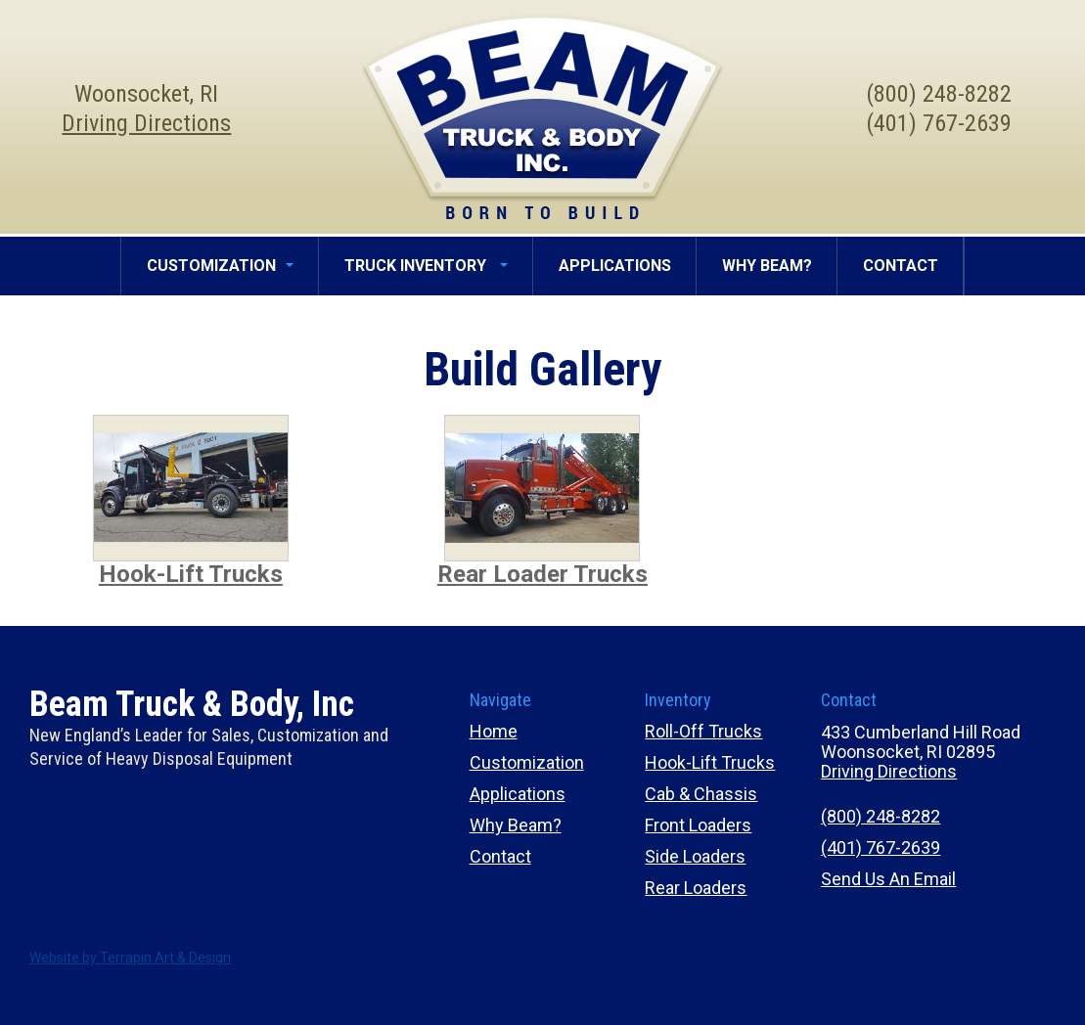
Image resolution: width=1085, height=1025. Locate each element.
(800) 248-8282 (880, 816)
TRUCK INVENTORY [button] (426, 265)
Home (494, 731)
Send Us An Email (888, 879)
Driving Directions (146, 123)
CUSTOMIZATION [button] (220, 265)
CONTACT (900, 265)
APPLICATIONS (615, 265)
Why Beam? (516, 825)
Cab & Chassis (701, 793)
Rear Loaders (695, 887)
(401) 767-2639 (880, 847)
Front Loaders (698, 825)
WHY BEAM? (767, 265)
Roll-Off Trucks (703, 731)
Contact (500, 856)
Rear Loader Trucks (542, 574)
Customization (527, 762)
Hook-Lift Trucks (191, 574)
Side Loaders (695, 856)
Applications (517, 793)
